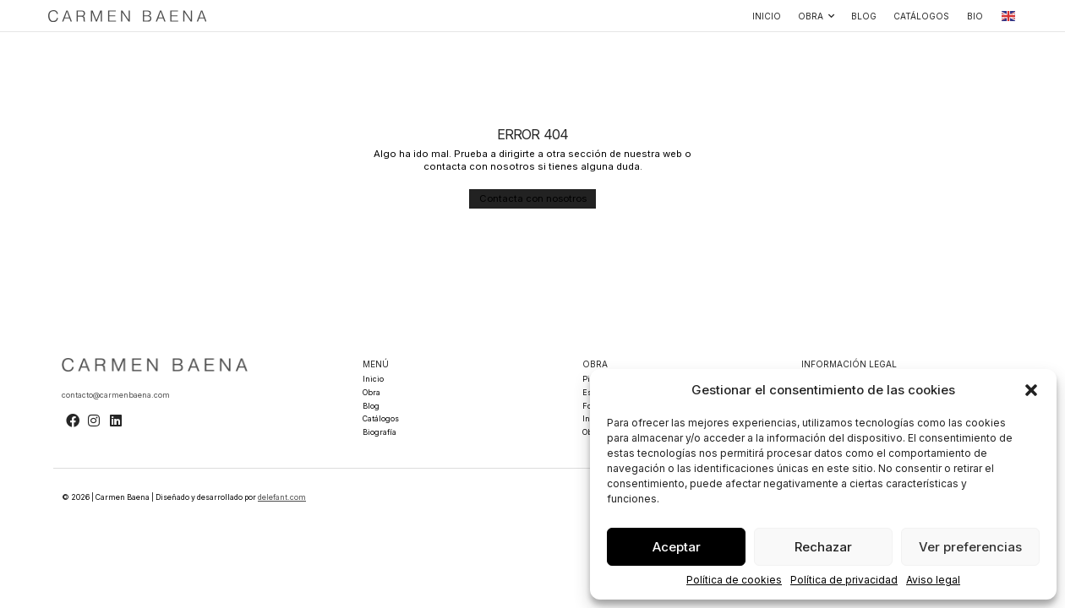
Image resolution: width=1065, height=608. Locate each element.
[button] (1031, 390)
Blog (864, 16)
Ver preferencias (970, 547)
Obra (816, 16)
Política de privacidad (844, 579)
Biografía (379, 430)
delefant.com (282, 495)
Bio (975, 16)
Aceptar (677, 547)
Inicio (766, 16)
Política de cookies (734, 579)
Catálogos (921, 16)
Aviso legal (933, 579)
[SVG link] (128, 16)
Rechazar (823, 547)
